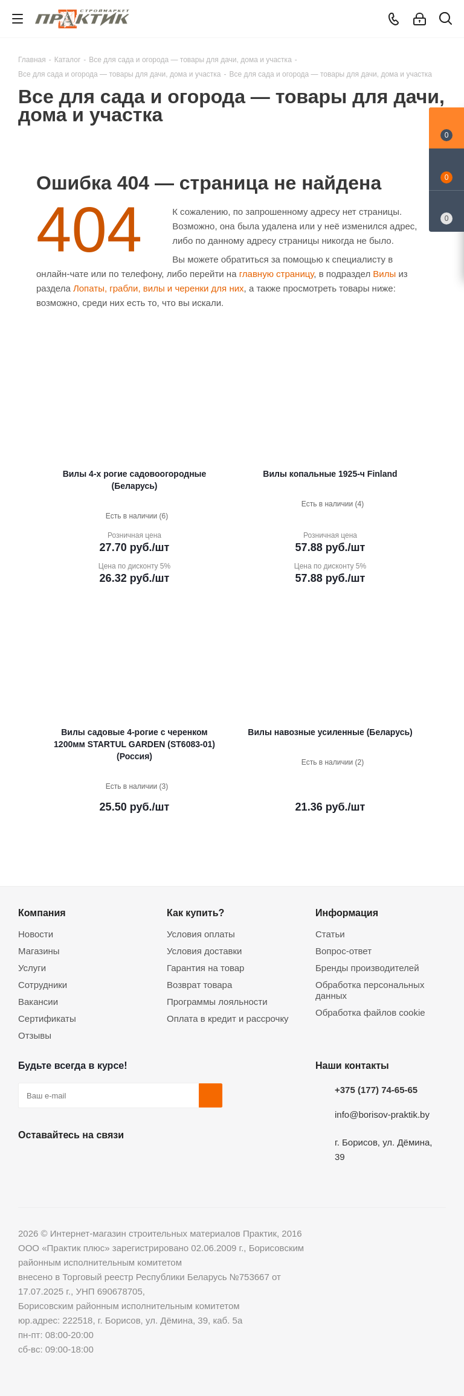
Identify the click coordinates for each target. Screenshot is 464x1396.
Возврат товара (199, 985)
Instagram (91, 1163)
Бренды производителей (367, 968)
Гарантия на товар (205, 968)
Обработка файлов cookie (370, 1012)
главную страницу (276, 274)
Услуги (32, 968)
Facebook (60, 1163)
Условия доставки (204, 951)
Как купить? (195, 912)
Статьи (330, 934)
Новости (35, 934)
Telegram (121, 1163)
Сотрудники (42, 985)
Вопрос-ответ (343, 951)
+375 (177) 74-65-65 (376, 1090)
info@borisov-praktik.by (382, 1114)
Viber (151, 1163)
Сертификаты (47, 1018)
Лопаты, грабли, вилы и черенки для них (158, 288)
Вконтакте (30, 1163)
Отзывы (34, 1035)
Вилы (384, 274)
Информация (346, 912)
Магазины (39, 951)
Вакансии (38, 1001)
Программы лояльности (217, 1001)
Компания (42, 912)
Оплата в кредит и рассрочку (228, 1018)
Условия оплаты (201, 934)
